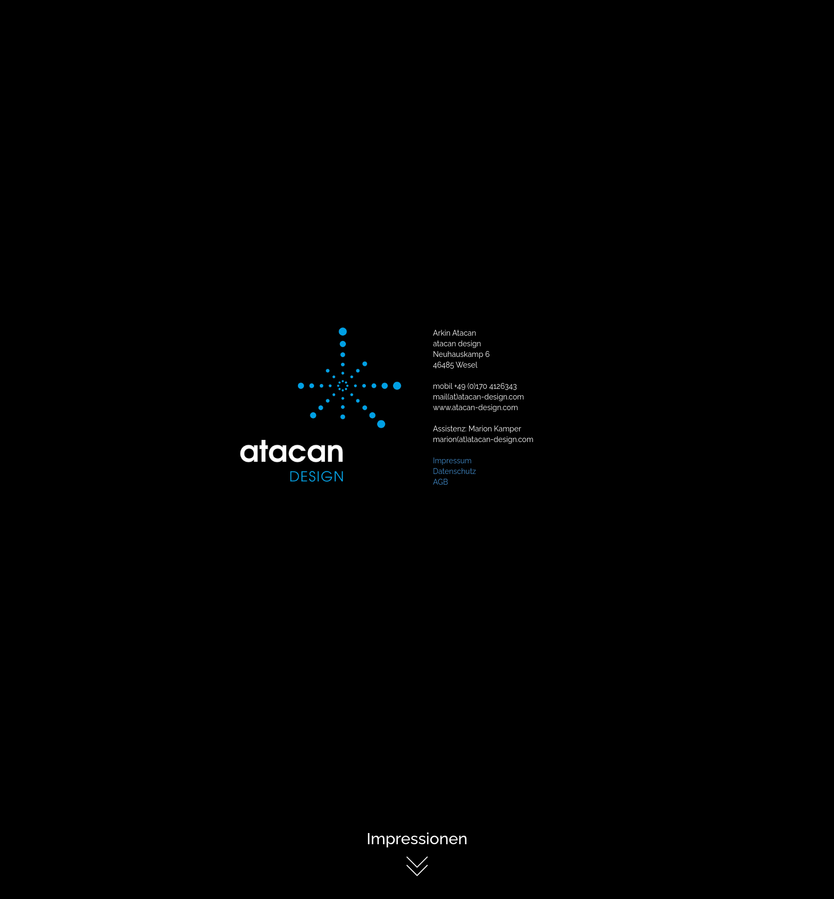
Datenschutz (454, 471)
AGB (440, 481)
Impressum (452, 460)
